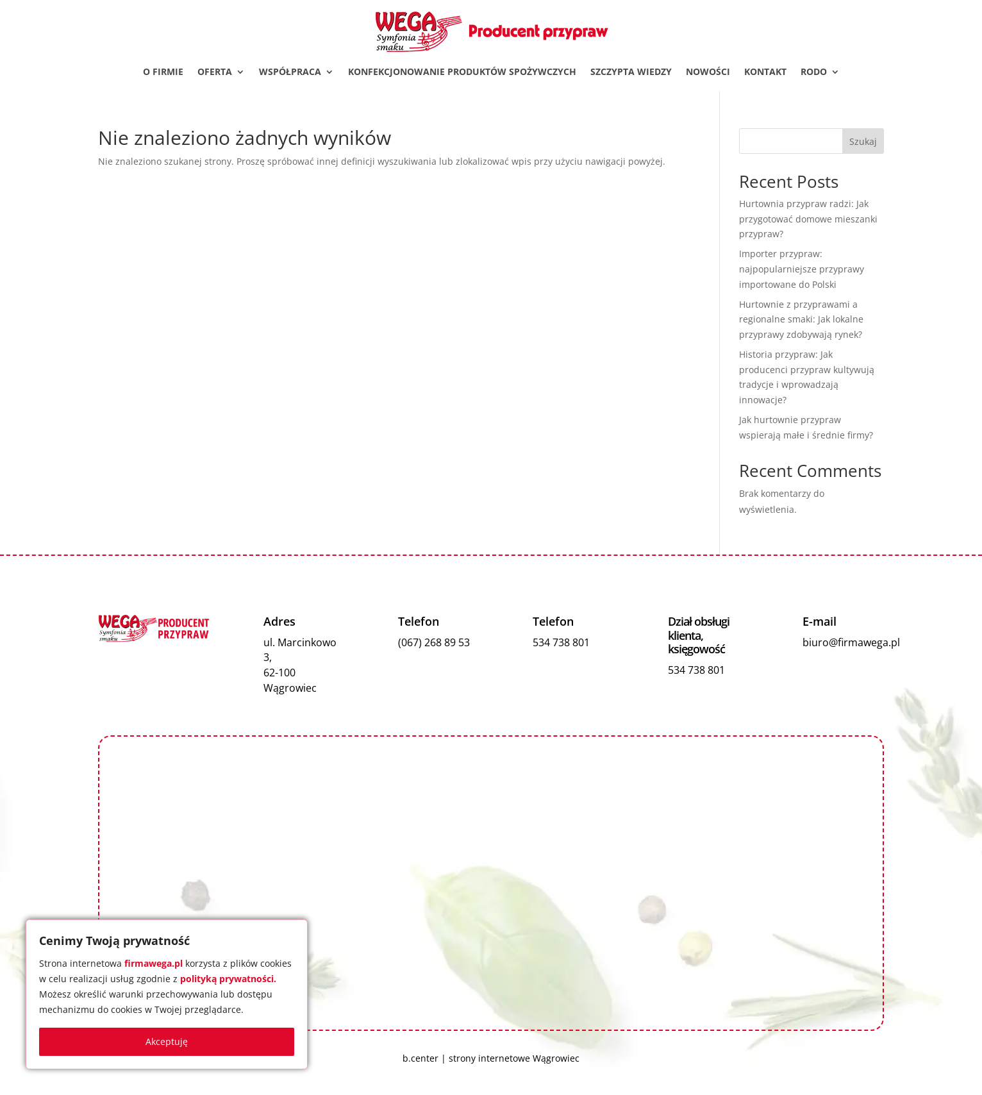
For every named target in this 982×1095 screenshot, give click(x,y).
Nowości (708, 72)
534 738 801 (561, 643)
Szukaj (863, 142)
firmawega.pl (153, 963)
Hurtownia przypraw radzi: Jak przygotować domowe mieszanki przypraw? (808, 219)
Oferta (214, 72)
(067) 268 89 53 (434, 643)
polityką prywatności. (228, 979)
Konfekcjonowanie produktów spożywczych (462, 72)
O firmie (163, 72)
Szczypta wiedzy (631, 72)
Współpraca (290, 72)
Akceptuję (167, 1041)
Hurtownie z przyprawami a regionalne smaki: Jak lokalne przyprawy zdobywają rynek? (801, 320)
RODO (814, 72)
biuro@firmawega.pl (851, 643)
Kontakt (765, 72)
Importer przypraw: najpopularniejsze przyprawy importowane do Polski (801, 269)
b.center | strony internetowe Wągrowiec (491, 1059)
